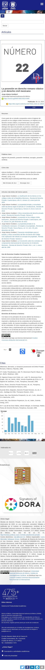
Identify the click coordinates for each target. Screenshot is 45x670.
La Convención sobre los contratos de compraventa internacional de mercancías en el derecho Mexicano (22, 243)
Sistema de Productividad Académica (13, 606)
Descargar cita (25, 183)
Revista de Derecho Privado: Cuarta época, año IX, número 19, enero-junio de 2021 (22, 200)
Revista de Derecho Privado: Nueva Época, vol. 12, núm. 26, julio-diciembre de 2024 (22, 228)
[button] (22, 667)
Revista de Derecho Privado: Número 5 (20, 215)
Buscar (5, 25)
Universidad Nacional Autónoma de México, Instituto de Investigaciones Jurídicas (24, 573)
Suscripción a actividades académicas (15, 651)
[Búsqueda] (22, 21)
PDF (34, 107)
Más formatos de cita (10, 183)
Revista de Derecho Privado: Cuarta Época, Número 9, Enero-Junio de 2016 (22, 209)
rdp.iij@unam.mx (19, 537)
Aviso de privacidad (9, 655)
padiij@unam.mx (6, 631)
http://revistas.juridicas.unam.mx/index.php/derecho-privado (20, 535)
